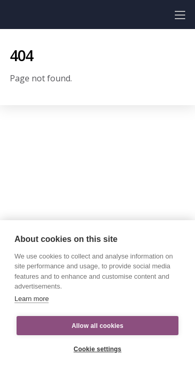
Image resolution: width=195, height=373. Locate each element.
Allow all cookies (97, 325)
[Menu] (180, 14)
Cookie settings (97, 349)
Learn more (31, 299)
